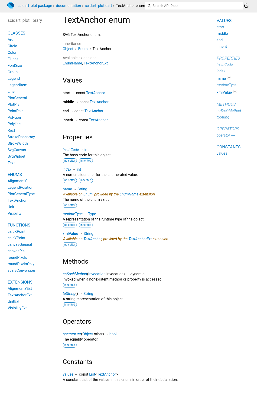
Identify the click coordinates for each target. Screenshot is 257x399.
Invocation (96, 274)
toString (69, 293)
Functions (19, 225)
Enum (83, 49)
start (220, 27)
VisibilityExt (17, 308)
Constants (229, 146)
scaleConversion (21, 270)
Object (68, 49)
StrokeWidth (18, 143)
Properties (228, 58)
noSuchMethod (75, 274)
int (86, 149)
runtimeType (73, 214)
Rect (11, 130)
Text (11, 163)
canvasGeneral (20, 244)
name (67, 189)
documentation (68, 5)
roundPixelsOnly (21, 264)
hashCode (71, 149)
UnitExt (14, 301)
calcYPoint (16, 238)
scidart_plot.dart (98, 5)
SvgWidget (16, 156)
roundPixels (17, 257)
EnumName (72, 63)
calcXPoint (16, 231)
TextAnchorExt (96, 63)
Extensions (20, 282)
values (68, 374)
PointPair (15, 111)
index (67, 169)
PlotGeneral (17, 98)
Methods (226, 104)
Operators (228, 128)
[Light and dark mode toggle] (246, 6)
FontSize (15, 65)
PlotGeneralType (21, 194)
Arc (10, 39)
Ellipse (13, 59)
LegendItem (17, 85)
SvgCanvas (17, 150)
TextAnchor (95, 93)
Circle (12, 46)
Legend (14, 78)
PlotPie (14, 104)
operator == (72, 334)
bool (113, 334)
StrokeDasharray (21, 137)
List (92, 374)
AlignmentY (17, 181)
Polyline (14, 124)
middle (222, 33)
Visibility (15, 213)
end (220, 40)
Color (12, 52)
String (82, 189)
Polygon (14, 117)
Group (13, 72)
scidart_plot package (35, 5)
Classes (16, 33)
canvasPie (16, 251)
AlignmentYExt (20, 288)
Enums (15, 174)
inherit (222, 46)
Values (224, 20)
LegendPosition (20, 187)
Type (92, 214)
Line (11, 91)
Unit (11, 207)
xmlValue (70, 233)
